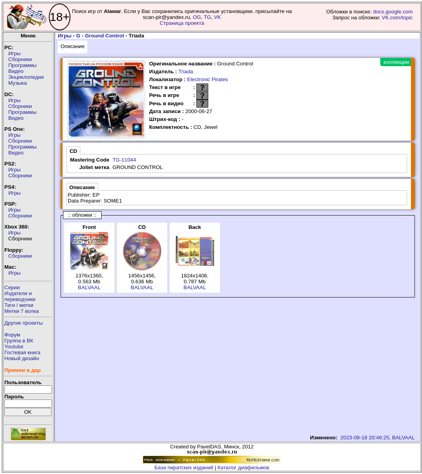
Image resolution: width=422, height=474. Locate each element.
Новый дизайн (21, 358)
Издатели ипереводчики (19, 296)
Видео (16, 71)
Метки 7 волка (21, 311)
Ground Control (104, 36)
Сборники (20, 59)
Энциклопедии (26, 77)
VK (217, 17)
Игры (14, 53)
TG (207, 17)
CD (73, 151)
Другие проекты (23, 323)
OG (197, 17)
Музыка (17, 83)
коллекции (396, 62)
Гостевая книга (22, 352)
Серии (12, 287)
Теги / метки (18, 305)
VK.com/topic (397, 17)
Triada (185, 71)
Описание (73, 46)
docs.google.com (393, 12)
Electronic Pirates (207, 79)
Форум (12, 335)
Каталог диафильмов (244, 467)
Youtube (13, 346)
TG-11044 (124, 160)
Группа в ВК (18, 341)
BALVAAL (89, 287)
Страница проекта (182, 23)
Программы (22, 65)
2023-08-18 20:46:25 (365, 438)
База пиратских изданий (183, 467)
